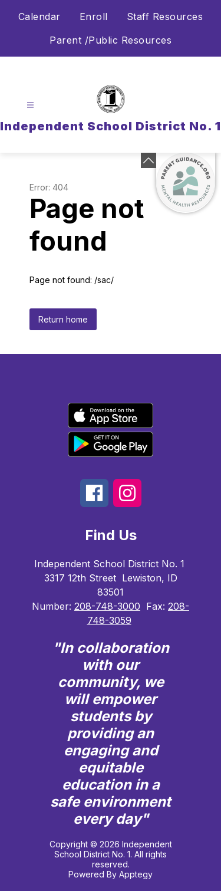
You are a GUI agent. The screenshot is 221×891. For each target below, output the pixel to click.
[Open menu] (30, 105)
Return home (63, 319)
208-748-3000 (107, 606)
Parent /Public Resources (110, 40)
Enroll (94, 16)
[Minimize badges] (148, 160)
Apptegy (136, 874)
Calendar (39, 16)
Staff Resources (165, 16)
